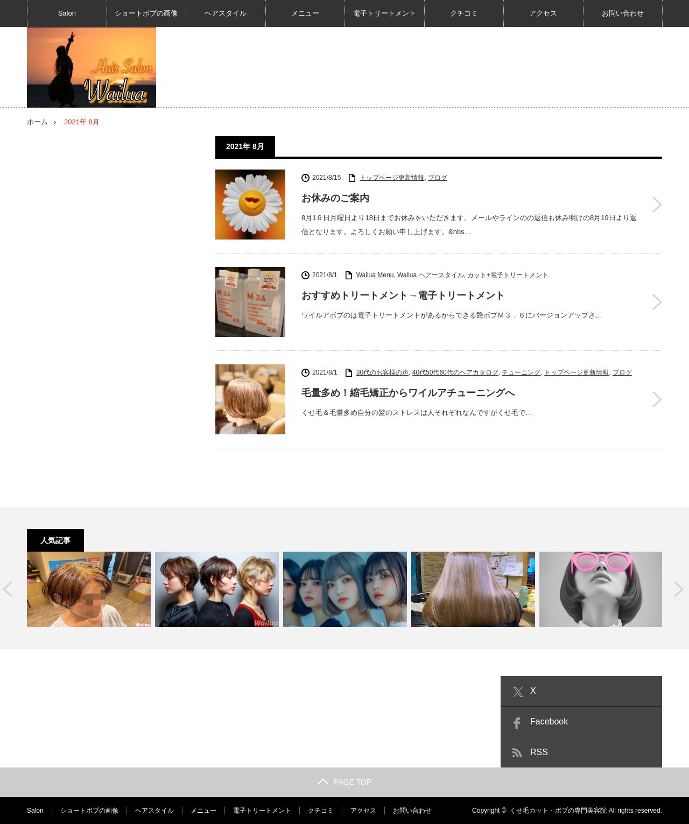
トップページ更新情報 (392, 177)
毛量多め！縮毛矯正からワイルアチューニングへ (408, 393)
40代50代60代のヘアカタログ (455, 372)
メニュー (305, 13)
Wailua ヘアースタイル (430, 275)
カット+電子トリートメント (508, 275)
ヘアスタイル (226, 13)
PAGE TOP (344, 782)
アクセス (543, 13)
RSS (539, 752)
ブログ (437, 177)
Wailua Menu (375, 275)
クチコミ (464, 13)
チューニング (521, 372)
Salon (67, 13)
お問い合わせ (623, 13)
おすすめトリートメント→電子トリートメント (403, 295)
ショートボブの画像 (146, 13)
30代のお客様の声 (382, 372)
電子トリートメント (384, 13)
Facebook (549, 721)
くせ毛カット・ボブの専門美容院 (558, 810)
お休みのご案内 (335, 198)
